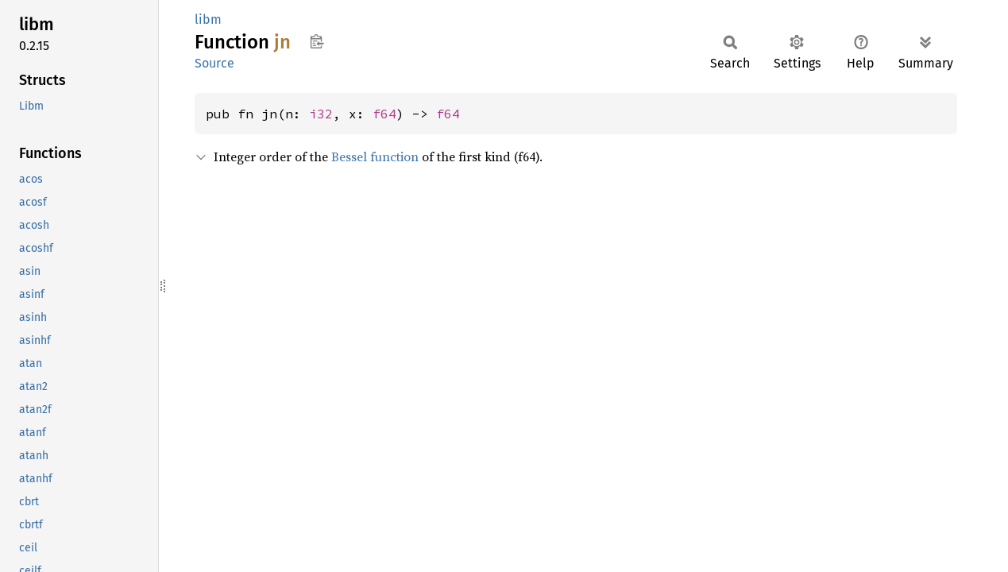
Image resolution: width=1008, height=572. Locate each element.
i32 (321, 114)
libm (208, 19)
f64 (384, 114)
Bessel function (375, 156)
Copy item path (316, 41)
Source (214, 63)
